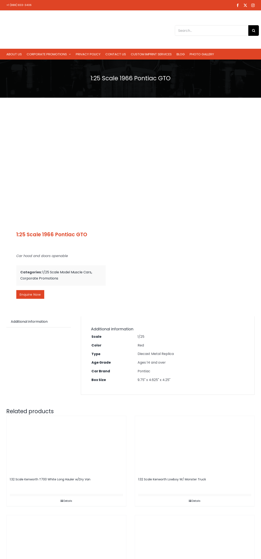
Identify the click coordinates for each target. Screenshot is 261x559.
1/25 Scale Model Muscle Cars (66, 272)
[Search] (253, 30)
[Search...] (211, 30)
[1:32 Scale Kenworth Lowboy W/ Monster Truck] (195, 444)
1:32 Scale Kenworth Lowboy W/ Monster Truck (172, 479)
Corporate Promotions (39, 278)
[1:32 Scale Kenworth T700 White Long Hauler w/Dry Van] (66, 444)
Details (68, 501)
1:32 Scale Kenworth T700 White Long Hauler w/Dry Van (50, 479)
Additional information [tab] (29, 321)
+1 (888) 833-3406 (19, 5)
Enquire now (30, 294)
